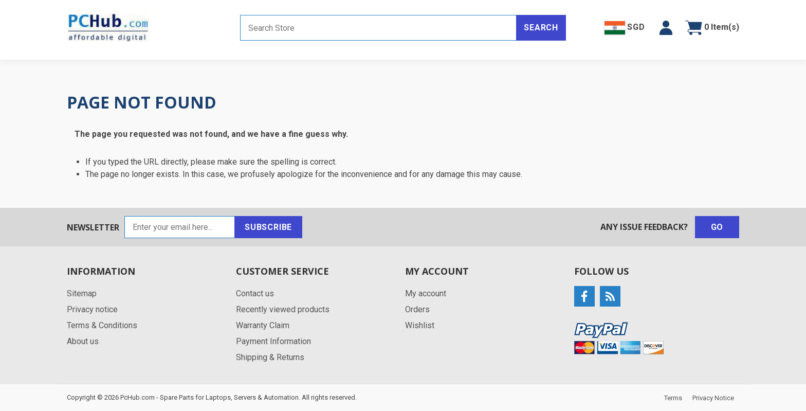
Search (541, 27)
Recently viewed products (282, 309)
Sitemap (82, 293)
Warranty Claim (262, 325)
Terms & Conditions (102, 325)
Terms (673, 398)
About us (83, 341)
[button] (666, 28)
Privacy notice (92, 309)
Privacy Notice (713, 398)
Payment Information (273, 341)
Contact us (255, 293)
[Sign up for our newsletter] (179, 227)
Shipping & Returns (270, 357)
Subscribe (268, 227)
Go (717, 227)
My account (425, 293)
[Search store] (378, 28)
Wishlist (419, 325)
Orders (417, 309)
